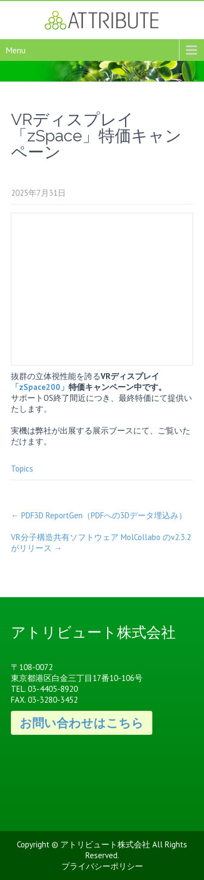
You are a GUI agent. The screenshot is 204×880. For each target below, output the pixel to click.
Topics (22, 468)
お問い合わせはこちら (82, 722)
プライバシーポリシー (102, 866)
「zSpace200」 (40, 387)
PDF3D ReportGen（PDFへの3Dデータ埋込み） (99, 515)
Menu (15, 50)
